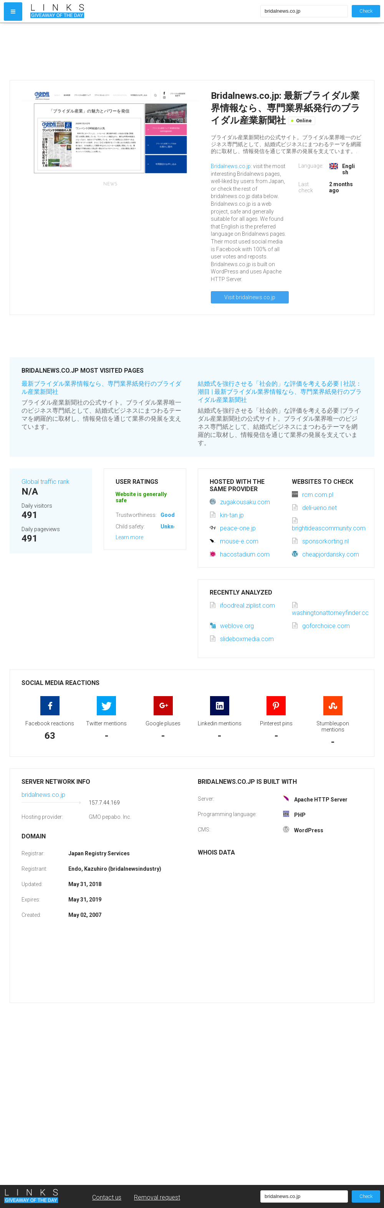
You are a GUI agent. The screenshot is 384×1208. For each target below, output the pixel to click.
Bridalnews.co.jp (231, 166)
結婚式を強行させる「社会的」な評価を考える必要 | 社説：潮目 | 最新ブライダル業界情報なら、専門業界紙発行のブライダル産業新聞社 (280, 391)
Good (168, 515)
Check (365, 11)
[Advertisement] (144, 51)
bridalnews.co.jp (43, 794)
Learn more (129, 537)
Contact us (106, 1197)
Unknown (172, 526)
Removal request (157, 1197)
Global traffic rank (46, 481)
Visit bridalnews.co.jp (249, 297)
